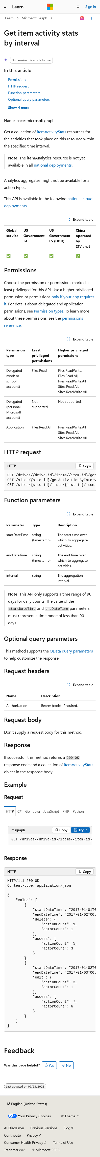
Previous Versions (43, 1127)
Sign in (90, 6)
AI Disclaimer (14, 1127)
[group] (50, 480)
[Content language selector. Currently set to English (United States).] (27, 1104)
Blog (66, 1127)
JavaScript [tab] (51, 811)
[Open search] (78, 6)
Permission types (48, 311)
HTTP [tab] (10, 811)
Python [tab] (78, 811)
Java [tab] (36, 811)
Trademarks (13, 1149)
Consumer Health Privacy (23, 1142)
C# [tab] (19, 811)
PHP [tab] (66, 811)
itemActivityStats (51, 131)
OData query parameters (71, 651)
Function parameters (24, 92)
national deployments (53, 165)
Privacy (32, 1135)
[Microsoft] (50, 7)
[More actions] (91, 18)
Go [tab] (27, 811)
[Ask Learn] (82, 18)
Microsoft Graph (34, 18)
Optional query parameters (29, 99)
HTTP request (18, 86)
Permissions (17, 79)
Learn (9, 18)
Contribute (12, 1135)
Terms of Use (63, 1142)
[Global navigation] (5, 6)
